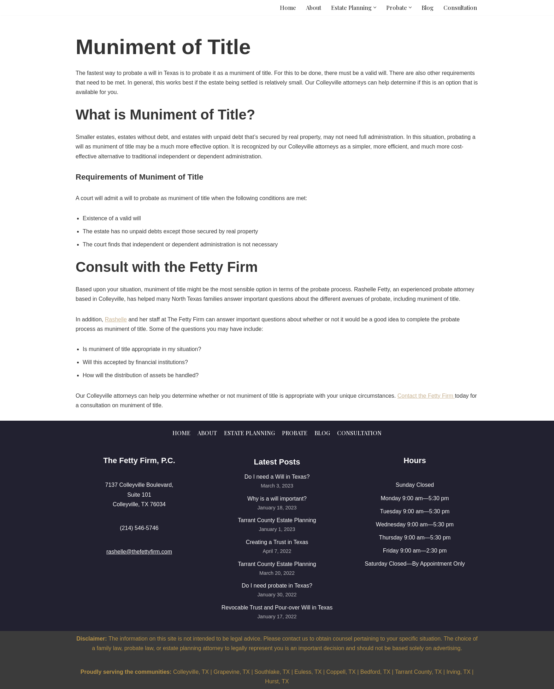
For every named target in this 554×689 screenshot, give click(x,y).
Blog (428, 7)
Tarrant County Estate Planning (277, 520)
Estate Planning (249, 433)
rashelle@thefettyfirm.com (139, 552)
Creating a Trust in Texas (277, 542)
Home (288, 7)
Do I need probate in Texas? (277, 586)
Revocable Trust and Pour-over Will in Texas (277, 608)
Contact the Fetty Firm (426, 396)
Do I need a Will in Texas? (277, 477)
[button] (374, 7)
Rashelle (116, 319)
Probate (294, 433)
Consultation (460, 7)
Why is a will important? (277, 499)
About (313, 7)
